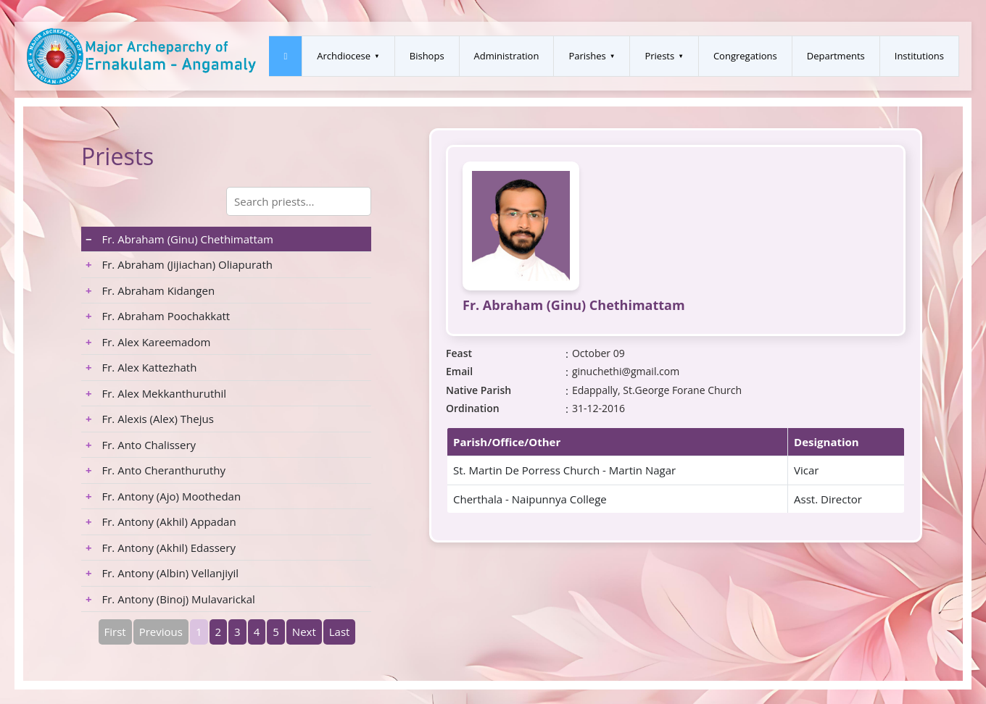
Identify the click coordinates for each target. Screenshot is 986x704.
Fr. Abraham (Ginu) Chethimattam (179, 239)
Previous (161, 631)
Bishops (427, 55)
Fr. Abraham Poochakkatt (158, 316)
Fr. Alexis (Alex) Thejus (150, 418)
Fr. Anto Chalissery (141, 444)
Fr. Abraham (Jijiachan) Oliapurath (179, 264)
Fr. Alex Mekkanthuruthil (156, 393)
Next (304, 631)
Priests (659, 55)
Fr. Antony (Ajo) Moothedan (163, 496)
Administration (506, 55)
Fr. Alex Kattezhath (141, 367)
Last (339, 631)
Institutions (919, 55)
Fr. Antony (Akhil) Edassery (161, 547)
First (115, 631)
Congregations (745, 55)
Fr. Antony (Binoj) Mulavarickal (170, 599)
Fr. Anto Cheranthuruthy (155, 470)
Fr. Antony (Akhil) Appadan (161, 521)
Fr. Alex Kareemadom (148, 342)
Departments (836, 55)
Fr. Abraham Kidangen (150, 290)
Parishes (586, 55)
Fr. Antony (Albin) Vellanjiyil (162, 573)
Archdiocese (343, 55)
